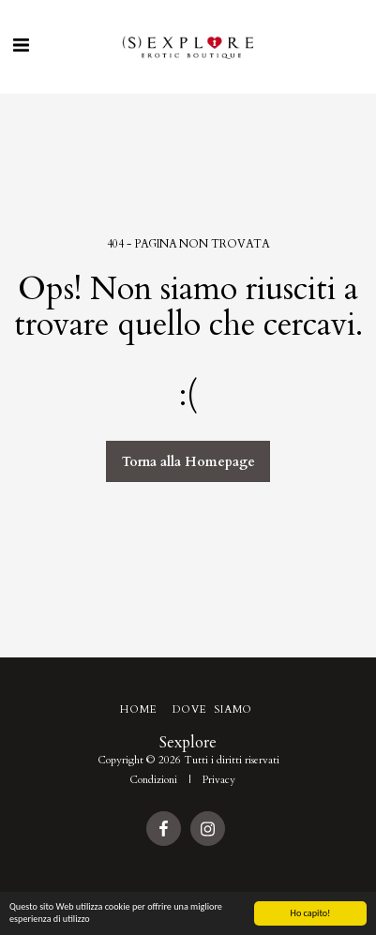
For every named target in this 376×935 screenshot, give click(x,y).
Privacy (219, 780)
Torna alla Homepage (188, 462)
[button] (21, 45)
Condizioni (153, 780)
